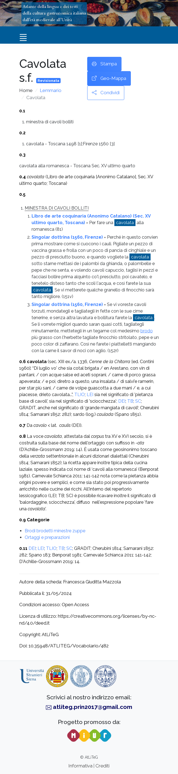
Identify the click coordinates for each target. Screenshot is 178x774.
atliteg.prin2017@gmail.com (92, 706)
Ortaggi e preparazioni (47, 537)
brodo (146, 330)
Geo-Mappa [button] (109, 78)
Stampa (104, 64)
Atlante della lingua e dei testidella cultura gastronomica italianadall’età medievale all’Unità (54, 13)
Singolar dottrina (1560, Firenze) (67, 237)
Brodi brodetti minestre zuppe (55, 530)
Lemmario (50, 90)
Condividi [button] (106, 92)
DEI (121, 401)
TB (130, 401)
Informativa (80, 766)
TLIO (79, 394)
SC (138, 401)
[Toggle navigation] (23, 37)
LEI (90, 394)
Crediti (102, 766)
